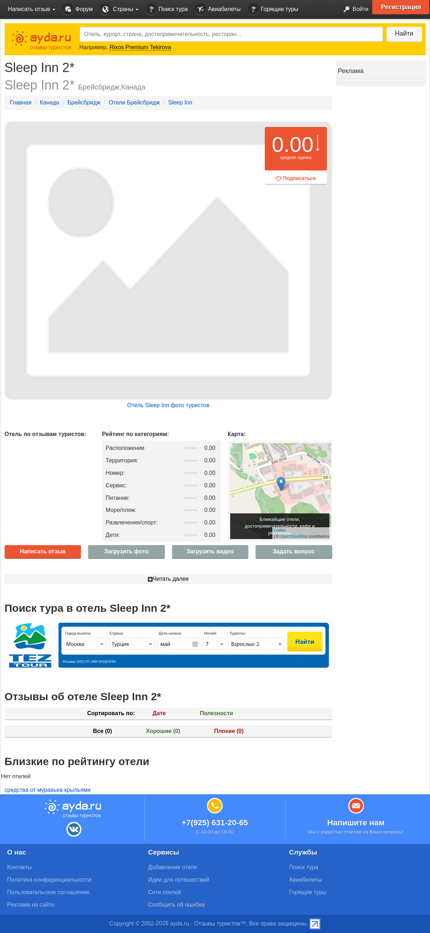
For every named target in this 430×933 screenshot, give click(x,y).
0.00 (293, 145)
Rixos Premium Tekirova (140, 47)
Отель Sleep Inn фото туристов (168, 405)
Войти (353, 9)
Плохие (228, 731)
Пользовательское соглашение (48, 892)
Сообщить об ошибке (176, 905)
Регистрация (401, 7)
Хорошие (163, 731)
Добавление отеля (172, 867)
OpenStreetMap (294, 536)
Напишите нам (356, 822)
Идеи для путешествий (178, 880)
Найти (404, 33)
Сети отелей (164, 892)
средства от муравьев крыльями (48, 790)
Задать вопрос (294, 551)
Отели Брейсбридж (134, 102)
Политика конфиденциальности (49, 880)
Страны (119, 9)
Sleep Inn (180, 102)
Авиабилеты (218, 9)
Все (102, 731)
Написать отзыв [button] (31, 9)
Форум (77, 9)
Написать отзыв (43, 551)
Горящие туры (273, 9)
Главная (21, 102)
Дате (159, 713)
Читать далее (168, 579)
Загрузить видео (210, 551)
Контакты (19, 867)
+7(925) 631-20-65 (215, 822)
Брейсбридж (83, 102)
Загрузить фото (126, 551)
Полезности (216, 713)
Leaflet (280, 530)
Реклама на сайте (31, 905)
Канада (49, 102)
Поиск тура (167, 9)
